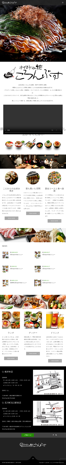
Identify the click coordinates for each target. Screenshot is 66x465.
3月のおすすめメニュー (16, 268)
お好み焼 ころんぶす (49, 462)
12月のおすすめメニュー (49, 282)
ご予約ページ (27, 435)
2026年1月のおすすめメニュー (18, 282)
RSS (56, 434)
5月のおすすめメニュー (16, 254)
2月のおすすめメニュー (48, 268)
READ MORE (11, 218)
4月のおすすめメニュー (48, 254)
